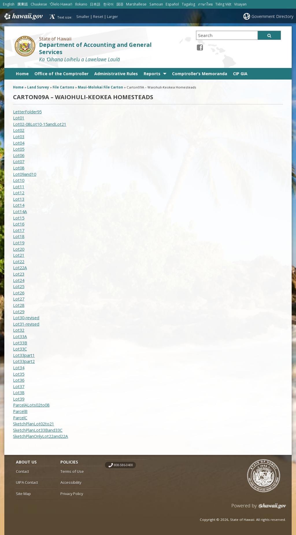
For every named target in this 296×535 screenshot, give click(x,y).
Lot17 (18, 230)
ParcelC (20, 417)
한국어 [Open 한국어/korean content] (108, 4)
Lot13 (18, 199)
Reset (98, 16)
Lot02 (18, 130)
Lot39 (18, 399)
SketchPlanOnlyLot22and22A (40, 436)
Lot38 (18, 392)
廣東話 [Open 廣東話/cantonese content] (22, 4)
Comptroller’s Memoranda (199, 73)
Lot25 (18, 286)
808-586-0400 (123, 465)
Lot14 (18, 205)
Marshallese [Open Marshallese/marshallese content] (136, 4)
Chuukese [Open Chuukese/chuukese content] (39, 4)
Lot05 (18, 149)
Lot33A (20, 336)
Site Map (23, 493)
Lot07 (18, 161)
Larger (112, 16)
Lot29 (18, 311)
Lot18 (18, 236)
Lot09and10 (24, 174)
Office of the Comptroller (61, 73)
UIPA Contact (27, 482)
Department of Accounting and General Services (95, 48)
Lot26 (18, 293)
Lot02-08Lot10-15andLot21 (39, 124)
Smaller (82, 16)
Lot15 (18, 218)
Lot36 (18, 380)
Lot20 (18, 249)
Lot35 (18, 374)
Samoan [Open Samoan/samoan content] (156, 4)
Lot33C (20, 349)
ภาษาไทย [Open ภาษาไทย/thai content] (205, 4)
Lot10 (18, 180)
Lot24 (18, 280)
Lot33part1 (24, 355)
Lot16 (18, 224)
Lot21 (18, 255)
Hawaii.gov (23, 16)
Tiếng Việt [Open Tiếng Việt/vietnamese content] (223, 4)
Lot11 (18, 186)
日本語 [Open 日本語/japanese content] (95, 4)
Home (22, 73)
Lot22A (20, 267)
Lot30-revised (26, 317)
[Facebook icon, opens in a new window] (200, 47)
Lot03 (18, 136)
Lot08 (18, 168)
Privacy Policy (71, 493)
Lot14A (20, 211)
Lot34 (18, 367)
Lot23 (18, 274)
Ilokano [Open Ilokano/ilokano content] (81, 4)
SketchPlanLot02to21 (33, 424)
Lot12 (18, 192)
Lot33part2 (24, 361)
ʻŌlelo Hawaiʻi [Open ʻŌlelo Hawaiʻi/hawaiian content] (61, 4)
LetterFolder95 (27, 112)
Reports (152, 73)
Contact (22, 471)
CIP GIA (240, 73)
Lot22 (18, 261)
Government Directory (272, 16)
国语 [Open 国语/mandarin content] (119, 4)
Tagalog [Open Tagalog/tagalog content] (188, 4)
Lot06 (18, 155)
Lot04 (18, 143)
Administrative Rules (116, 73)
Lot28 (18, 305)
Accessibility (70, 482)
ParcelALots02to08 (31, 405)
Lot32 (18, 330)
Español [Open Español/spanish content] (172, 4)
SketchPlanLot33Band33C (37, 430)
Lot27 (18, 299)
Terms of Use (72, 471)
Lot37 (18, 386)
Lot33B (20, 343)
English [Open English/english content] (8, 4)
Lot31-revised (26, 324)
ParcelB (20, 411)
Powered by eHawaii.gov (259, 508)
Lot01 (18, 118)
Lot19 (18, 243)
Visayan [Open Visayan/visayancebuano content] (240, 4)
